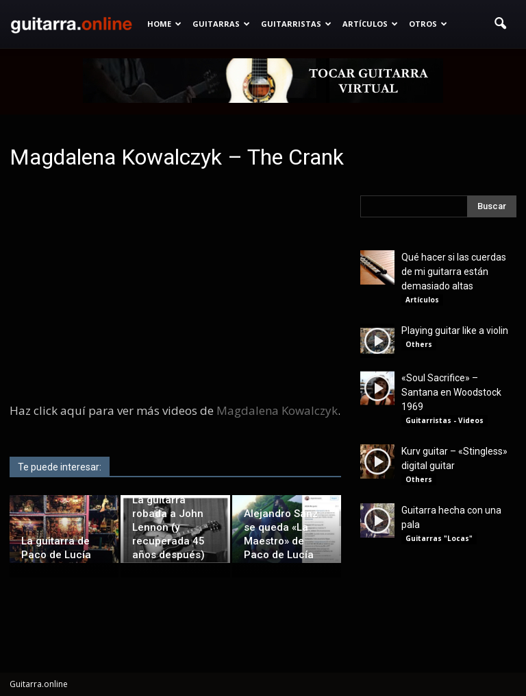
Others (418, 344)
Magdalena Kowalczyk (277, 410)
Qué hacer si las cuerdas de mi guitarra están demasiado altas (453, 271)
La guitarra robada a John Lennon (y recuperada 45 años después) (168, 527)
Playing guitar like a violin (454, 330)
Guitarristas (296, 24)
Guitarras (221, 24)
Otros (428, 24)
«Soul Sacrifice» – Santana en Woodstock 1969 (451, 392)
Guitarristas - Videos (444, 420)
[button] (500, 24)
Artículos (370, 24)
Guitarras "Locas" (439, 538)
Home (164, 24)
